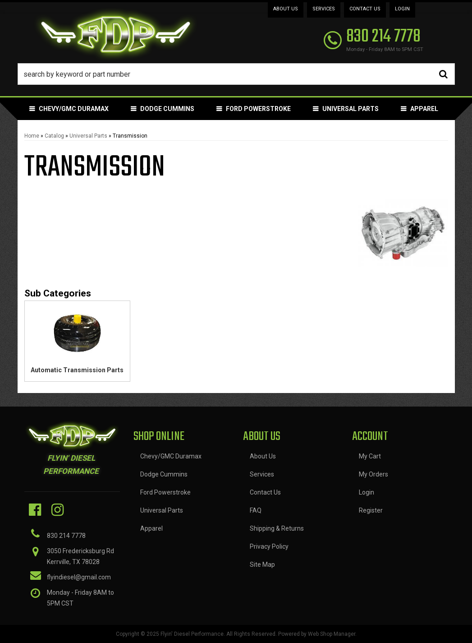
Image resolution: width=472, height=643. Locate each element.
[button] (236, 74)
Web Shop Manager (331, 634)
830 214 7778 (66, 535)
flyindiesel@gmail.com (79, 577)
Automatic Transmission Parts (77, 370)
